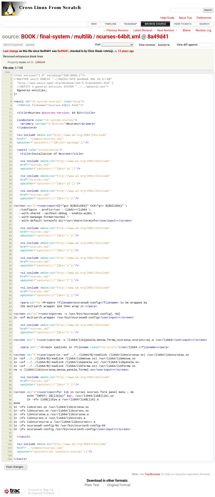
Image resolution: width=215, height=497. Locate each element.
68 (10, 325)
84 (10, 385)
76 (10, 355)
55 (10, 277)
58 (10, 288)
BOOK (28, 36)
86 (10, 392)
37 (10, 210)
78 (10, 362)
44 (10, 236)
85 (10, 388)
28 (10, 176)
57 (10, 284)
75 (10, 351)
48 (10, 251)
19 (10, 143)
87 (10, 396)
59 (10, 292)
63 (10, 306)
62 (10, 303)
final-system (55, 36)
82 (10, 377)
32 (10, 191)
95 (10, 426)
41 (10, 224)
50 (10, 258)
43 (10, 232)
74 (10, 347)
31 (10, 187)
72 (10, 340)
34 (10, 198)
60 (10, 295)
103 (10, 455)
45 (10, 239)
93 (10, 418)
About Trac (185, 18)
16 (10, 131)
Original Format (119, 485)
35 (10, 202)
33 (10, 195)
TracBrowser (153, 474)
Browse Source (155, 23)
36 (10, 206)
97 (10, 433)
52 (10, 265)
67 (10, 321)
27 (10, 172)
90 (10, 407)
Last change (10, 51)
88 (10, 400)
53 (10, 269)
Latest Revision (142, 30)
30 (10, 183)
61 (10, 299)
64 (10, 310)
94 (10, 422)
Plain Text (92, 485)
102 (10, 452)
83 (10, 381)
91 (10, 411)
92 (10, 414)
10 (10, 109)
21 (10, 150)
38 (10, 213)
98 (10, 437)
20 (10, 146)
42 (10, 228)
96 (10, 429)
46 (10, 243)
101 (10, 448)
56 (10, 280)
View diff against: (195, 44)
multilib (83, 36)
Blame (187, 30)
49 (10, 254)
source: (11, 36)
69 (10, 329)
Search (204, 23)
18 (10, 139)
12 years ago (126, 51)
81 (10, 374)
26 (10, 169)
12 (10, 116)
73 (10, 344)
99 (10, 441)
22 (10, 154)
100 (10, 444)
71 (10, 336)
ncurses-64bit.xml (118, 36)
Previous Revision (117, 30)
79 (10, 366)
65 (10, 314)
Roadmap (130, 23)
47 (10, 247)
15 (10, 128)
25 (10, 165)
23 (10, 157)
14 (10, 124)
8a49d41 (158, 36)
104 (10, 459)
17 (10, 135)
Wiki (94, 23)
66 (10, 318)
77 (10, 359)
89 (10, 403)
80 (10, 370)
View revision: (147, 44)
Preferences (203, 18)
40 (10, 221)
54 (10, 273)
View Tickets (182, 23)
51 (10, 262)
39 (10, 217)
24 (10, 161)
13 (10, 120)
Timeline (110, 23)
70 (10, 333)
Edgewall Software (43, 493)
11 (10, 113)
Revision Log (204, 30)
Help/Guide (167, 18)
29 (10, 180)
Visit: (98, 44)
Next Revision (165, 30)
